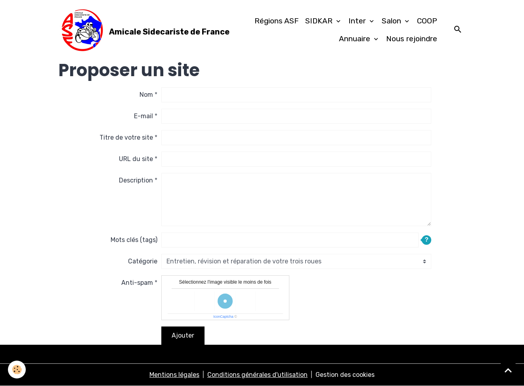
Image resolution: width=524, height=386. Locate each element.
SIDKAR (320, 20)
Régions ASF (276, 20)
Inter (358, 20)
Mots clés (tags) (134, 240)
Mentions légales (174, 374)
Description (136, 180)
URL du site (136, 159)
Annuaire (355, 38)
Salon (392, 20)
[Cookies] (17, 369)
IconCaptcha (223, 317)
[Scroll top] (508, 370)
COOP (427, 20)
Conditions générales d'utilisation (257, 374)
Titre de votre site (126, 137)
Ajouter (183, 335)
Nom (146, 94)
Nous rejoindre (411, 38)
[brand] (128, 30)
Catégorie (142, 261)
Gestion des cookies (345, 374)
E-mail (143, 116)
